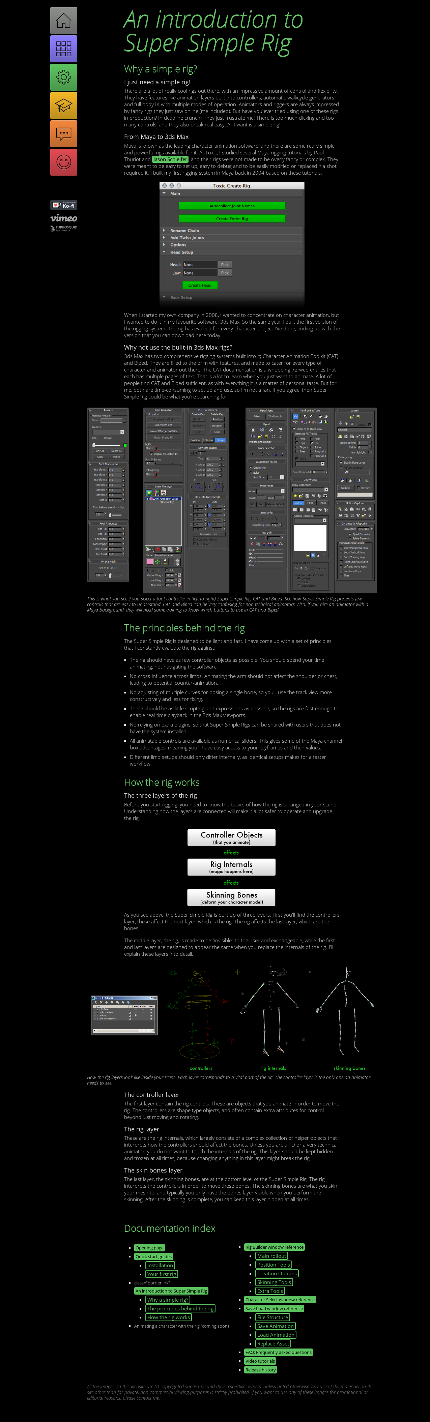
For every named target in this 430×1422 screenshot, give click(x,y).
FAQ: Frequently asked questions (279, 1352)
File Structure (272, 1317)
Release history (261, 1370)
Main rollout (271, 1255)
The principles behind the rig (180, 1308)
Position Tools (273, 1264)
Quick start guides (154, 1256)
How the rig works (168, 1317)
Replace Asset (273, 1343)
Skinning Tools (274, 1282)
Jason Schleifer (170, 159)
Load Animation (275, 1334)
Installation (160, 1265)
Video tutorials (260, 1361)
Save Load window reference (274, 1308)
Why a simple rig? (167, 1299)
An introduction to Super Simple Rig (171, 1291)
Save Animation (275, 1326)
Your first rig (161, 1274)
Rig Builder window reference (275, 1247)
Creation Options (277, 1273)
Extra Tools (270, 1290)
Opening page (150, 1248)
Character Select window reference (280, 1300)
